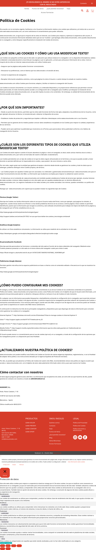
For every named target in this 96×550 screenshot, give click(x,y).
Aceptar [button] (14, 464)
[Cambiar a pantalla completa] (8, 545)
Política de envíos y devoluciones (79, 429)
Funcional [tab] (3, 528)
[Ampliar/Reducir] (2, 545)
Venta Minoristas (54, 441)
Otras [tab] (2, 537)
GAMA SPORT (30, 432)
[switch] (0, 496)
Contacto (83, 3)
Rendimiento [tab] (4, 494)
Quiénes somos (54, 423)
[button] (82, 10)
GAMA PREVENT (31, 426)
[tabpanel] (48, 499)
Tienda (26, 9)
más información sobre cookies (76, 462)
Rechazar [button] (21, 464)
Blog (50, 438)
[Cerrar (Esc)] (19, 545)
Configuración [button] (6, 464)
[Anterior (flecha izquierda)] (2, 548)
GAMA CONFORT (31, 429)
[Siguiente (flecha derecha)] (8, 548)
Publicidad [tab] (3, 511)
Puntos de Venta (38, 9)
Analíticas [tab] (3, 503)
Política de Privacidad (80, 423)
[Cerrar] (5, 473)
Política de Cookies (79, 426)
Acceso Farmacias (47, 12)
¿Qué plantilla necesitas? (55, 9)
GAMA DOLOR (30, 423)
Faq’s (68, 9)
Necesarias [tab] (3, 520)
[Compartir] (13, 545)
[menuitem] (91, 3)
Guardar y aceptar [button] (6, 543)
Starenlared (57, 453)
